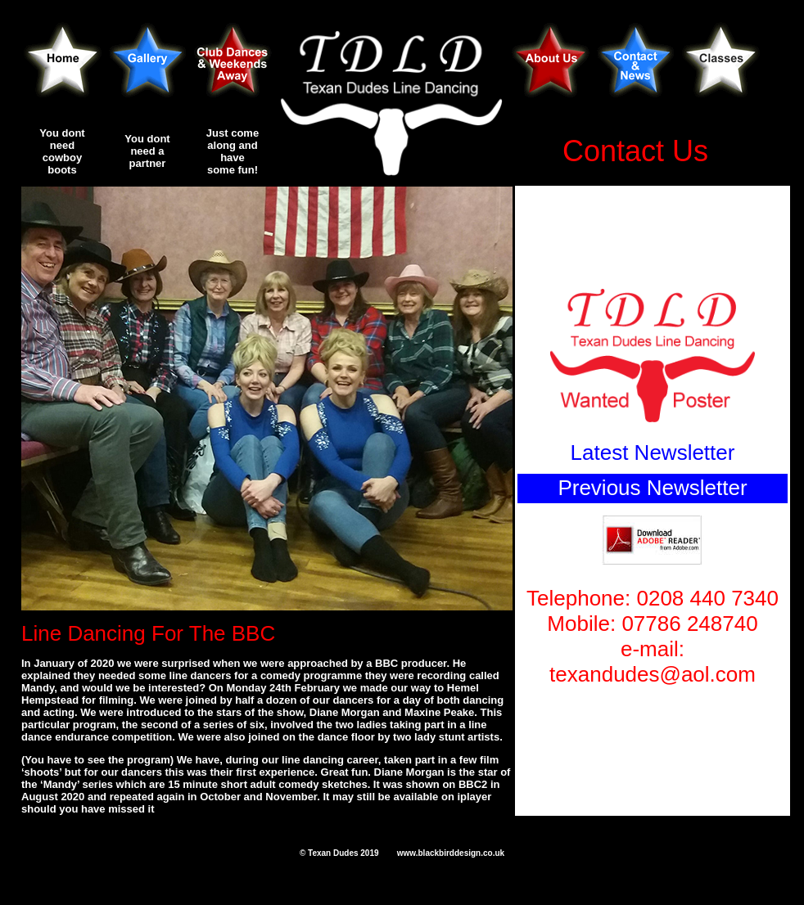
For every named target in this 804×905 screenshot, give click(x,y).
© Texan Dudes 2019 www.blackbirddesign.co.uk (402, 853)
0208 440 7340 (707, 598)
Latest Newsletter (653, 452)
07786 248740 (689, 623)
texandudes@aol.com (652, 674)
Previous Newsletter (652, 487)
